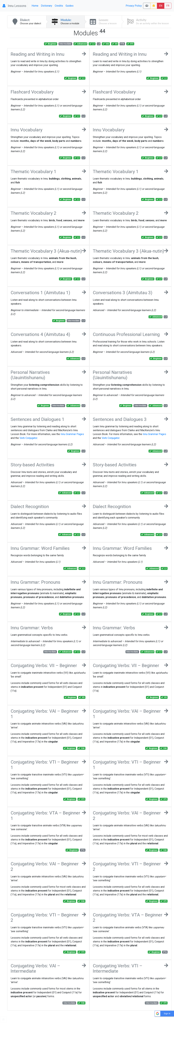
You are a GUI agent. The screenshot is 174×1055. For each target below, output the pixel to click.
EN (160, 5)
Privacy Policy (134, 5)
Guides (69, 5)
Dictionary (46, 5)
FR (167, 5)
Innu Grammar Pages (72, 434)
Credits (59, 5)
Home (35, 5)
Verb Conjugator (28, 438)
